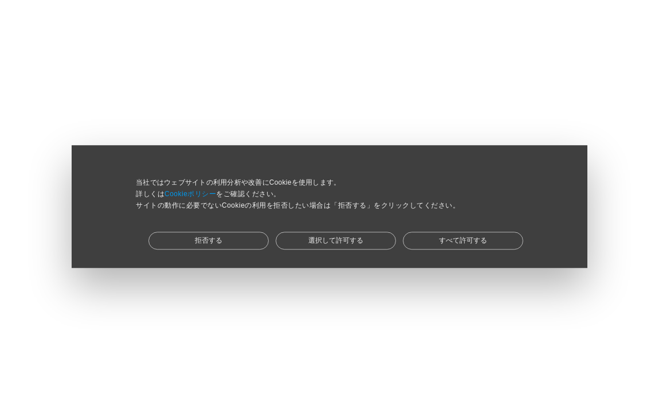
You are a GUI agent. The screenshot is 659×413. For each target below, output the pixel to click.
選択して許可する (335, 240)
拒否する (208, 240)
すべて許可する (463, 240)
